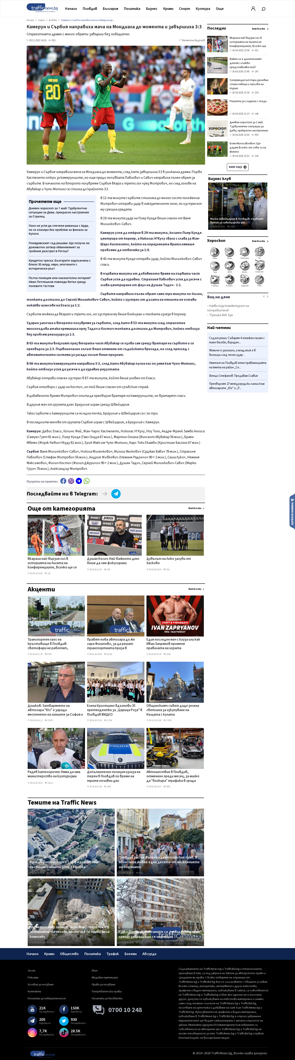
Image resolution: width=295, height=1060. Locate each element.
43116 (51, 942)
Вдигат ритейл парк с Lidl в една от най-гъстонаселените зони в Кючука (64, 864)
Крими (168, 8)
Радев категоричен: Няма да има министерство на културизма (54, 774)
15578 (48, 720)
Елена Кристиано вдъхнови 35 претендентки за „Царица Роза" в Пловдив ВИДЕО (114, 710)
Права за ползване (103, 985)
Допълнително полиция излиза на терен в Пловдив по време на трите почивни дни (113, 776)
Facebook (63, 481)
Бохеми (131, 953)
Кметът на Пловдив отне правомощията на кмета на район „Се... (237, 365)
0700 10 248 (125, 1010)
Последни (216, 28)
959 (254, 135)
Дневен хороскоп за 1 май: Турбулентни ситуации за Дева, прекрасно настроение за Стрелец (249, 128)
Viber (71, 481)
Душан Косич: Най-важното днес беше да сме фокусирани (113, 561)
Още (220, 8)
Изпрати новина (292, 511)
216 (166, 569)
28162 (51, 872)
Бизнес (152, 8)
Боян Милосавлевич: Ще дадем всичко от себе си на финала (248, 147)
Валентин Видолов (193, 40)
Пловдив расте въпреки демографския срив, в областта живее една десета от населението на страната (159, 862)
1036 (166, 654)
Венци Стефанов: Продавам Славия (233, 376)
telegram (79, 481)
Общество (69, 953)
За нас (32, 971)
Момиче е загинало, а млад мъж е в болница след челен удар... (232, 352)
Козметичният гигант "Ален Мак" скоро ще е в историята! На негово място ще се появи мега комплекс (69, 932)
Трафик (113, 953)
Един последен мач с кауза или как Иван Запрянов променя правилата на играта (173, 644)
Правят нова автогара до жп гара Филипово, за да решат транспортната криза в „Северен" (111, 644)
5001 (166, 786)
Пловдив (90, 8)
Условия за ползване (41, 985)
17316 (108, 720)
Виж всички (194, 508)
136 (254, 156)
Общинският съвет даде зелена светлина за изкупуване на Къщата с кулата (172, 710)
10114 (48, 782)
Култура (203, 8)
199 (107, 569)
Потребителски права (106, 991)
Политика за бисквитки (107, 998)
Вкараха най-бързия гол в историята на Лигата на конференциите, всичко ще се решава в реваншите (52, 563)
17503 (167, 720)
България (110, 8)
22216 (108, 654)
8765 (48, 654)
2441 (107, 786)
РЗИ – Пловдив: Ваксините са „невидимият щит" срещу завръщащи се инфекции (160, 934)
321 (47, 573)
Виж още (237, 167)
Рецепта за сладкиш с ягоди (248, 101)
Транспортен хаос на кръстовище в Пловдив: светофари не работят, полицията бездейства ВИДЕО (53, 644)
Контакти (34, 991)
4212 (139, 872)
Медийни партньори (105, 978)
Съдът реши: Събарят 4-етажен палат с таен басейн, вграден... (237, 340)
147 (254, 71)
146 (254, 114)
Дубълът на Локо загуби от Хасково (168, 561)
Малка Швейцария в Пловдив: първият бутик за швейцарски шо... (236, 220)
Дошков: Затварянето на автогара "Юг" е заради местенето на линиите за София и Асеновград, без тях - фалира (55, 710)
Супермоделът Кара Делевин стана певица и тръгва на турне (249, 84)
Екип (95, 971)
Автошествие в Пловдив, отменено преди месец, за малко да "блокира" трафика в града (172, 776)
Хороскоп (216, 241)
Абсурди (149, 953)
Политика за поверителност (47, 998)
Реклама (33, 978)
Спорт (184, 8)
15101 (231, 226)
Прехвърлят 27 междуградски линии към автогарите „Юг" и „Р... (236, 386)
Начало (71, 8)
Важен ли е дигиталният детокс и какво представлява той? (246, 63)
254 (254, 93)
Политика (132, 8)
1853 (139, 942)
